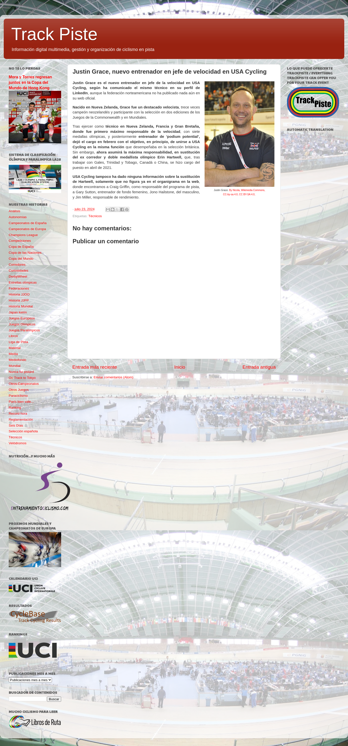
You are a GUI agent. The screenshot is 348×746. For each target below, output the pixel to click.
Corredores (17, 264)
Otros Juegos (19, 390)
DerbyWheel (18, 276)
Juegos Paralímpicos (24, 330)
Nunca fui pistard (21, 372)
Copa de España (21, 247)
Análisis (14, 211)
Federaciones (19, 288)
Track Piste (54, 34)
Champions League (23, 235)
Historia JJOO (19, 294)
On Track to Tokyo (22, 378)
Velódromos (17, 443)
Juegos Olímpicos (22, 324)
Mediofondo (17, 360)
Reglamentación (21, 419)
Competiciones (20, 241)
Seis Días (16, 425)
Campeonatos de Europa (27, 229)
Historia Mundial (21, 306)
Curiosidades (18, 270)
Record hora (18, 413)
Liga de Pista (18, 342)
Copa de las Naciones (25, 252)
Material (15, 348)
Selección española (23, 431)
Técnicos (95, 216)
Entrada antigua (259, 367)
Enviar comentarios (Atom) (113, 377)
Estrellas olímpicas (23, 282)
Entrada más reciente (94, 367)
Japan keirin (18, 312)
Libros (13, 336)
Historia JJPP (19, 300)
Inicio (179, 367)
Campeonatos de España (27, 223)
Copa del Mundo (21, 258)
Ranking (15, 407)
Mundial (14, 366)
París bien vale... (21, 401)
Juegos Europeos (22, 318)
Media (13, 354)
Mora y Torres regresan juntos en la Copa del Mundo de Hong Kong (30, 82)
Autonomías (18, 217)
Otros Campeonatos (24, 384)
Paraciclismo (18, 396)
